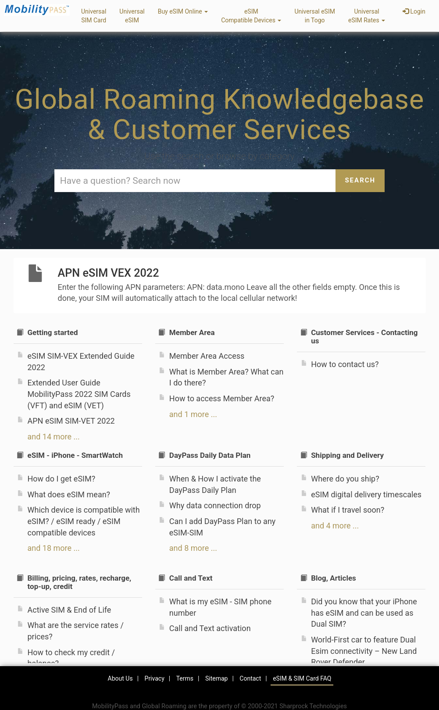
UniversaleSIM (131, 16)
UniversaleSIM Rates (366, 16)
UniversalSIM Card (93, 16)
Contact (250, 678)
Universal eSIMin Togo (314, 16)
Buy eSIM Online (183, 11)
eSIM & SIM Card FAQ (302, 678)
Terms (184, 678)
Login (414, 11)
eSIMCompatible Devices (251, 16)
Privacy (154, 678)
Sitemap (216, 678)
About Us (120, 678)
